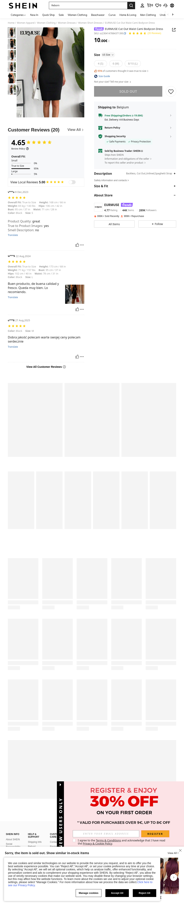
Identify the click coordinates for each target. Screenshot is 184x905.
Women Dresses (67, 23)
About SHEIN (13, 839)
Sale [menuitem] (61, 14)
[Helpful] (77, 245)
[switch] (72, 182)
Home (11, 23)
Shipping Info (35, 842)
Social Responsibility (13, 845)
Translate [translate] (13, 235)
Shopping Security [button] (115, 136)
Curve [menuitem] (112, 14)
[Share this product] (173, 29)
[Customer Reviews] (46, 130)
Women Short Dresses (90, 23)
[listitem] (165, 879)
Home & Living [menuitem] (127, 14)
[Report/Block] (82, 245)
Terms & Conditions (108, 840)
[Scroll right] (172, 15)
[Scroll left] (168, 15)
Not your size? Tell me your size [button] (112, 81)
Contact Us (55, 842)
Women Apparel (26, 23)
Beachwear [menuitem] (98, 14)
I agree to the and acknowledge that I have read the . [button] (122, 841)
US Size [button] (108, 54)
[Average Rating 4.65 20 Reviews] (144, 33)
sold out (128, 91)
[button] (88, 5)
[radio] (100, 63)
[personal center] (142, 5)
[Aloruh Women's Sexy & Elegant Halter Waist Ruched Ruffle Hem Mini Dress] (165, 876)
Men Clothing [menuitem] (148, 14)
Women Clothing (46, 23)
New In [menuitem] (34, 14)
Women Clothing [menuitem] (77, 14)
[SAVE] (171, 91)
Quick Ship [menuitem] (48, 14)
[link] (150, 5)
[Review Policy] (20, 148)
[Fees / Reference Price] (109, 41)
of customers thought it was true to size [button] (121, 71)
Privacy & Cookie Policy (97, 843)
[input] (106, 833)
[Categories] (18, 15)
